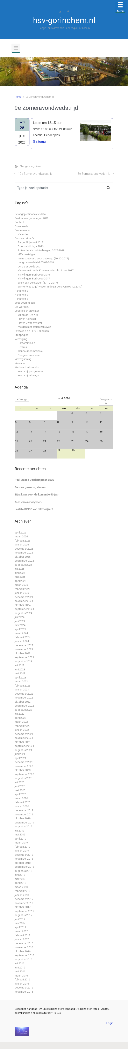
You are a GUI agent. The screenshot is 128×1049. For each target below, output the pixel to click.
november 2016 (24, 947)
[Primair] (16, 48)
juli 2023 (19, 665)
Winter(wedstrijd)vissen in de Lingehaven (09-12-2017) (50, 286)
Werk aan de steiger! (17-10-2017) (38, 282)
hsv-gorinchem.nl (64, 20)
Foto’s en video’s (24, 238)
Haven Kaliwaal (27, 318)
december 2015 (24, 987)
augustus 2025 (23, 564)
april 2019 (20, 838)
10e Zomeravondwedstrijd (35, 174)
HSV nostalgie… (27, 254)
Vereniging (21, 339)
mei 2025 (20, 576)
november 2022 (24, 697)
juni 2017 (20, 919)
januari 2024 (22, 641)
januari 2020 (22, 806)
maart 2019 (21, 842)
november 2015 (24, 991)
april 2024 (20, 629)
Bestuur (22, 347)
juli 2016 (19, 963)
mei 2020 (20, 790)
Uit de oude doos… (29, 266)
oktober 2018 (22, 862)
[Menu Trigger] (120, 7)
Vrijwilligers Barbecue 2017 (34, 278)
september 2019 (24, 822)
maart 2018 (21, 887)
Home (18, 96)
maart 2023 (21, 681)
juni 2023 (20, 669)
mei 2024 (20, 625)
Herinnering (21, 290)
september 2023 (24, 657)
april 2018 (20, 882)
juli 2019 (19, 830)
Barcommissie (26, 343)
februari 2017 (22, 935)
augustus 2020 (23, 778)
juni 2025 (20, 572)
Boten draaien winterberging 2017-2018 (41, 250)
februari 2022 (22, 725)
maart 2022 (21, 721)
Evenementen (22, 230)
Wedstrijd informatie (27, 367)
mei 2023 (20, 673)
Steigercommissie (29, 355)
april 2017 (20, 927)
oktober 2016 (22, 951)
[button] (9, 71)
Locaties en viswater (27, 310)
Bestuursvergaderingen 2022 (32, 218)
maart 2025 (21, 584)
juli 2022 (19, 713)
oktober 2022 (22, 701)
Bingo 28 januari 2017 (30, 242)
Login (109, 1023)
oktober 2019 (22, 818)
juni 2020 (20, 786)
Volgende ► (106, 401)
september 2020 (24, 774)
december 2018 (24, 854)
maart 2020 (21, 798)
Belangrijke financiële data (30, 214)
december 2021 (24, 733)
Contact (19, 222)
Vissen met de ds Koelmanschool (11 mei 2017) (46, 270)
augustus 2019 (23, 826)
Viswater (20, 363)
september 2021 (24, 745)
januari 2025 (22, 592)
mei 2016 (20, 971)
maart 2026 (21, 536)
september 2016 (24, 955)
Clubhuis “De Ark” (28, 314)
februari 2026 (22, 540)
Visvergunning (23, 359)
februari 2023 (22, 685)
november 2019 (24, 814)
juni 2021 (20, 754)
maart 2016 (21, 975)
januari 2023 (22, 689)
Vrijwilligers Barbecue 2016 (34, 274)
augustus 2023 (23, 661)
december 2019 (24, 810)
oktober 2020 (22, 770)
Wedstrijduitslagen (29, 375)
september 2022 (24, 705)
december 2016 (24, 943)
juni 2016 (20, 967)
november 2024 (24, 600)
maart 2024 (21, 633)
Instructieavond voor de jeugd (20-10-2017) (43, 258)
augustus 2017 (23, 915)
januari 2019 (22, 850)
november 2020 (24, 766)
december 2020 (24, 762)
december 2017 (24, 899)
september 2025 (24, 560)
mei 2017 (20, 923)
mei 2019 (20, 834)
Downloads (21, 226)
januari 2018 (22, 895)
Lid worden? (22, 306)
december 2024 (24, 597)
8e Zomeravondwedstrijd (94, 174)
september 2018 (24, 866)
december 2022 (24, 693)
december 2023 (24, 645)
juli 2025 (19, 568)
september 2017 (24, 911)
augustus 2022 (23, 709)
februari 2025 (22, 588)
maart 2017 (21, 931)
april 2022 (20, 717)
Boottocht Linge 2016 (30, 246)
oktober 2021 (22, 742)
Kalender (23, 234)
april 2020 (20, 794)
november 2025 (24, 552)
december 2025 (24, 548)
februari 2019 (22, 846)
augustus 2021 (23, 750)
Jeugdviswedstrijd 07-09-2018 (36, 262)
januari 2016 (22, 983)
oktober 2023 (22, 653)
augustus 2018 (23, 870)
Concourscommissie (30, 351)
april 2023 (20, 677)
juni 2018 (20, 874)
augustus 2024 (23, 613)
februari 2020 (22, 802)
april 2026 (20, 532)
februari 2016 (22, 979)
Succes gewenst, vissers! (30, 487)
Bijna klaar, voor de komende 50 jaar (36, 494)
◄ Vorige (21, 399)
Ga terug (39, 141)
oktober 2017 (22, 907)
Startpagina (21, 334)
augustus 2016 (23, 959)
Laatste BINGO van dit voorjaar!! (34, 509)
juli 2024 (19, 617)
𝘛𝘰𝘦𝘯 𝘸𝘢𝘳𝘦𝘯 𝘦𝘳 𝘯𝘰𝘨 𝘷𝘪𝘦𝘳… (28, 502)
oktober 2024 (22, 605)
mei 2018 (20, 878)
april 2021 (20, 758)
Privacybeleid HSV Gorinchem (32, 331)
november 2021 (24, 737)
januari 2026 (22, 544)
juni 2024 (20, 621)
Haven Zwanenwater (30, 322)
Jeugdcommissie (25, 302)
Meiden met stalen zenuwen (34, 326)
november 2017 (24, 903)
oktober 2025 (22, 556)
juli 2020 (19, 782)
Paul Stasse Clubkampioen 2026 (34, 479)
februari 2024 (22, 637)
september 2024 (24, 609)
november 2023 (24, 649)
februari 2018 (22, 890)
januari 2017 (22, 939)
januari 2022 (22, 729)
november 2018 (24, 858)
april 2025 (20, 580)
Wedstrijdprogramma (30, 371)
